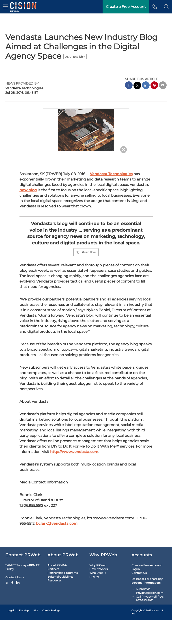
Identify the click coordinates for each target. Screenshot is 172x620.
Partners (53, 569)
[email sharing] (163, 85)
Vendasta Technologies (111, 174)
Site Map (24, 610)
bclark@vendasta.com (56, 523)
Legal (11, 610)
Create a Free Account (146, 565)
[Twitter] (7, 582)
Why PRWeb (97, 565)
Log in (135, 569)
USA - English (75, 56)
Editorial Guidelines (60, 576)
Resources (54, 580)
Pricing (94, 576)
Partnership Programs (62, 572)
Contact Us (14, 577)
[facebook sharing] (129, 85)
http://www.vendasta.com (74, 452)
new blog (28, 190)
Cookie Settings (51, 610)
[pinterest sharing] (154, 85)
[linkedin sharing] (146, 85)
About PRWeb (57, 565)
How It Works (98, 569)
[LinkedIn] (18, 582)
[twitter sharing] (137, 86)
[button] (166, 6)
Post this (86, 252)
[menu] (5, 6)
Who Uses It (97, 572)
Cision (155, 610)
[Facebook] (12, 582)
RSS (35, 610)
